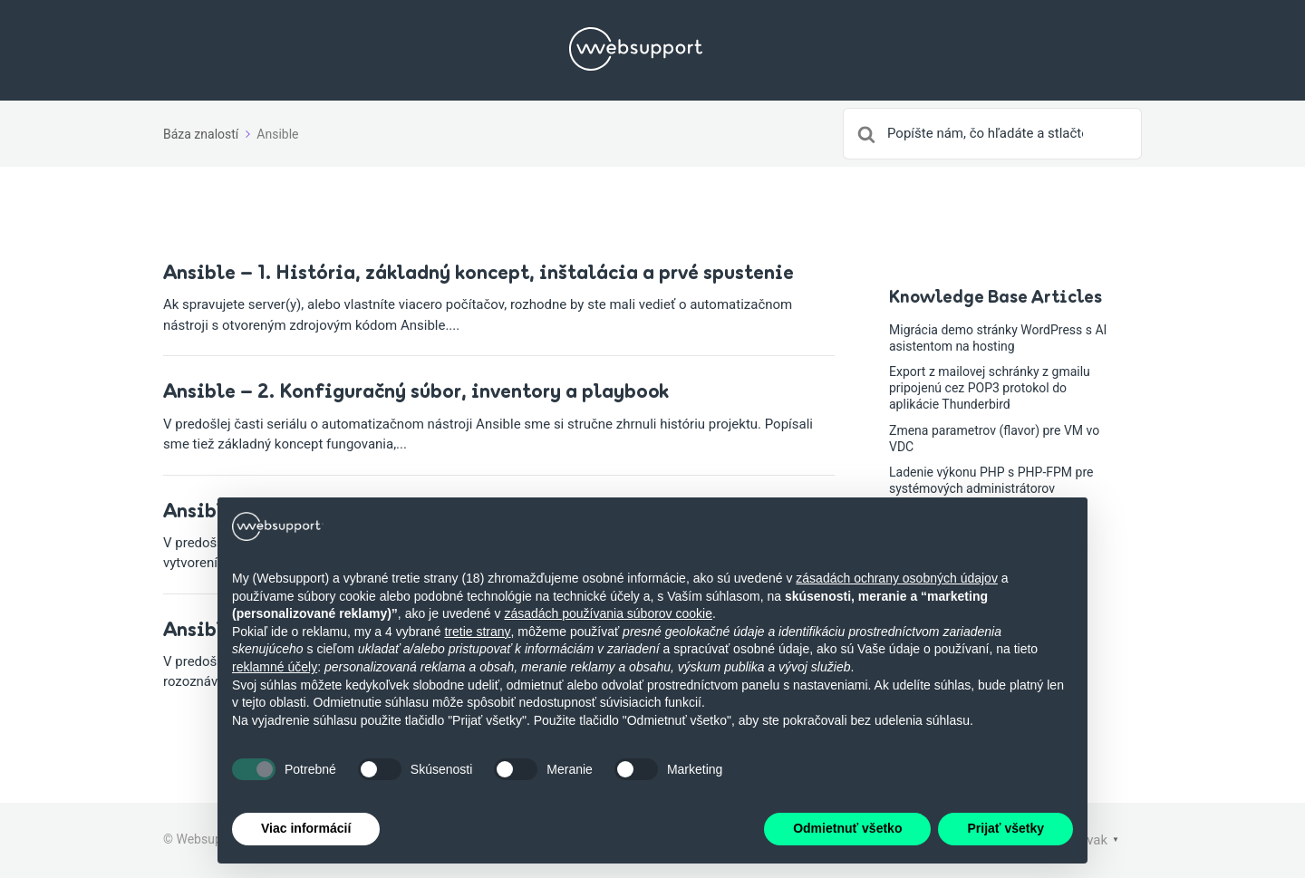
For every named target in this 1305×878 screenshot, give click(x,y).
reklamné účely (274, 667)
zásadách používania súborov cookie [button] (608, 613)
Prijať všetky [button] (1005, 828)
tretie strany (477, 631)
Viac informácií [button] (306, 828)
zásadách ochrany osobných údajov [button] (897, 578)
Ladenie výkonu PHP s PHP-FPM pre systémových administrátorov (991, 480)
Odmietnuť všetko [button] (847, 828)
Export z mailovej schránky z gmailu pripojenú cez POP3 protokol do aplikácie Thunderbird (989, 387)
